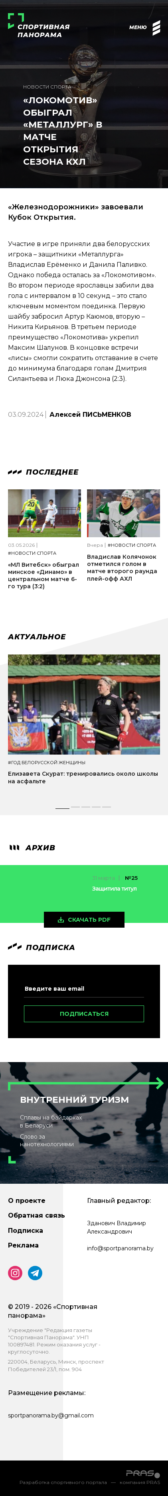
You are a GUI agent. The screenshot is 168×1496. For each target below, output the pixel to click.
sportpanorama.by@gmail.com (51, 1415)
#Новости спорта (32, 553)
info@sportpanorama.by (120, 1248)
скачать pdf (89, 919)
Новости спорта (47, 87)
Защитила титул (114, 888)
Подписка (25, 1230)
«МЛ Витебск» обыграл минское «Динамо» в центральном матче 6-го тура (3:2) (43, 575)
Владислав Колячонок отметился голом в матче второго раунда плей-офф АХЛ (122, 567)
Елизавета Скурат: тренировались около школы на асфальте (83, 777)
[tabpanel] (84, 726)
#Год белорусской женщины (46, 763)
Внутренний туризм (74, 1099)
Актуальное (37, 637)
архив (31, 848)
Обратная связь (36, 1215)
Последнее (43, 472)
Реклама (23, 1245)
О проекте (26, 1200)
